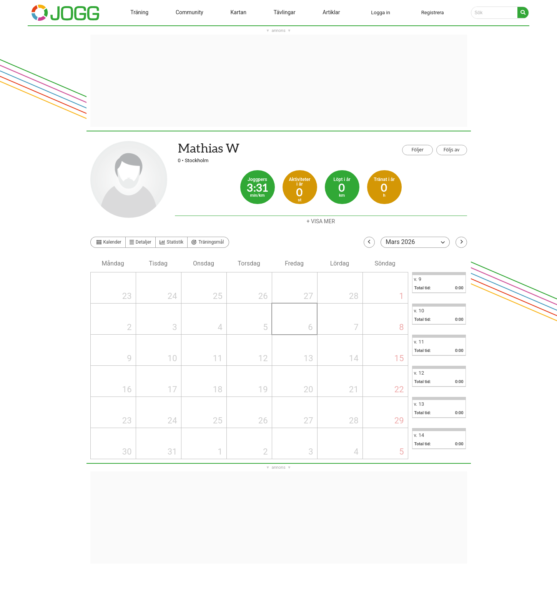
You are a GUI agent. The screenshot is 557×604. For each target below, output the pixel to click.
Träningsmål (207, 242)
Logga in (380, 12)
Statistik (172, 242)
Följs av (451, 149)
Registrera (432, 12)
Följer (418, 149)
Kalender (108, 242)
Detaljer (140, 242)
